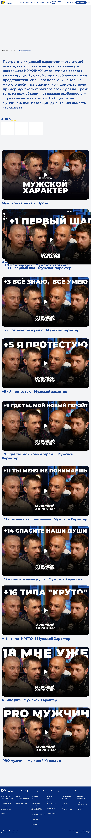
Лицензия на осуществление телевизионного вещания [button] (79, 831)
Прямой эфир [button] (25, 791)
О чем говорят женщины (34, 801)
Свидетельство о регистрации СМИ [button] (9, 830)
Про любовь (64, 798)
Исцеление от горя (35, 819)
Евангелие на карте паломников (5, 806)
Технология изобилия (36, 812)
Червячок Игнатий (51, 798)
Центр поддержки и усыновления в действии (37, 809)
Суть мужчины (34, 798)
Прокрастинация (35, 824)
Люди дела (18, 801)
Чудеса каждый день (51, 813)
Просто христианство (82, 807)
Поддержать (40, 2)
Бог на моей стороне (6, 803)
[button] (80, 2)
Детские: (49, 796)
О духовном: (81, 796)
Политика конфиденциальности (9, 832)
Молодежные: (66, 796)
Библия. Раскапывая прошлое (8, 798)
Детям (53, 791)
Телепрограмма (24, 2)
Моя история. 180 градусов (22, 798)
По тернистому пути (5, 801)
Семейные (14, 50)
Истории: (19, 796)
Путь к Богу (79, 809)
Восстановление (35, 821)
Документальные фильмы (22, 803)
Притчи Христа (80, 812)
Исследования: (5, 796)
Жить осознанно (35, 817)
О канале (48, 2)
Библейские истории (52, 803)
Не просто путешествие (6, 809)
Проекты (32, 2)
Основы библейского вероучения (82, 801)
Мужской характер (25, 50)
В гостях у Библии (51, 805)
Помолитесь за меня (82, 804)
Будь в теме (64, 803)
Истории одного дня (51, 810)
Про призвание (65, 801)
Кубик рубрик (50, 801)
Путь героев (65, 805)
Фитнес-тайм (34, 805)
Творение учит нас (51, 808)
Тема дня (64, 808)
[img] (89, 2)
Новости (68, 2)
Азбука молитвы (81, 798)
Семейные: (34, 796)
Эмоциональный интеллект (38, 814)
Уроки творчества (35, 803)
